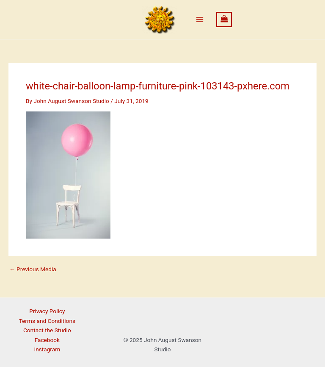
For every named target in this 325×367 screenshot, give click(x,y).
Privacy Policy (47, 311)
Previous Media (32, 269)
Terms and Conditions (47, 320)
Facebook (47, 339)
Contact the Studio (47, 330)
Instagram (47, 349)
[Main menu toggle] (199, 19)
